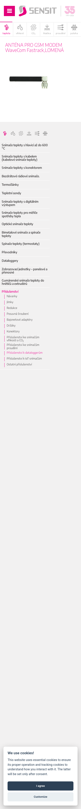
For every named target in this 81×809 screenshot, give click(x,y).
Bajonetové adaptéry (20, 319)
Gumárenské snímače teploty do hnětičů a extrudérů (23, 282)
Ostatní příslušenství (19, 364)
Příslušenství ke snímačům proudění (23, 346)
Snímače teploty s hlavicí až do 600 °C (25, 146)
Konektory (13, 331)
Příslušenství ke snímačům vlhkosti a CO (23, 339)
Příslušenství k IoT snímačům (24, 358)
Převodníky (9, 252)
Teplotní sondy (11, 193)
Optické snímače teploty (17, 223)
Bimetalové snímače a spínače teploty (21, 234)
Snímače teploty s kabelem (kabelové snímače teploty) (19, 158)
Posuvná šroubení (18, 313)
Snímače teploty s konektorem (22, 167)
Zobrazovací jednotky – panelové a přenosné (24, 270)
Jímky (10, 301)
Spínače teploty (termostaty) (21, 243)
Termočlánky (10, 184)
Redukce (12, 307)
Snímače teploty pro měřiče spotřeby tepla (19, 214)
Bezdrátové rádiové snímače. (21, 176)
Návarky (12, 296)
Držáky (11, 325)
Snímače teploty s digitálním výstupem (20, 203)
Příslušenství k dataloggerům (25, 352)
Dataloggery (10, 260)
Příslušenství (10, 291)
